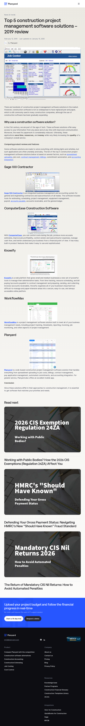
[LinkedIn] (44, 640)
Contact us (48, 656)
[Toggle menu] (79, 4)
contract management (30, 157)
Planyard (13, 43)
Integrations (49, 705)
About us (47, 652)
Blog (46, 663)
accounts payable (18, 201)
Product (7, 647)
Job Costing (8, 666)
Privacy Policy (49, 666)
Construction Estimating (13, 663)
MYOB (46, 720)
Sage (46, 717)
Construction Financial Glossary (56, 690)
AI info (46, 697)
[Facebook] (41, 640)
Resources (48, 678)
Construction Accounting (13, 659)
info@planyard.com (11, 640)
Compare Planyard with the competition (19, 652)
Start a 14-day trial (13, 619)
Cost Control (9, 670)
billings (43, 157)
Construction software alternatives (17, 656)
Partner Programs (51, 686)
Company (48, 647)
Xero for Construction (52, 710)
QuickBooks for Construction (55, 713)
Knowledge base (50, 683)
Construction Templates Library (56, 693)
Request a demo (33, 619)
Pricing (47, 659)
